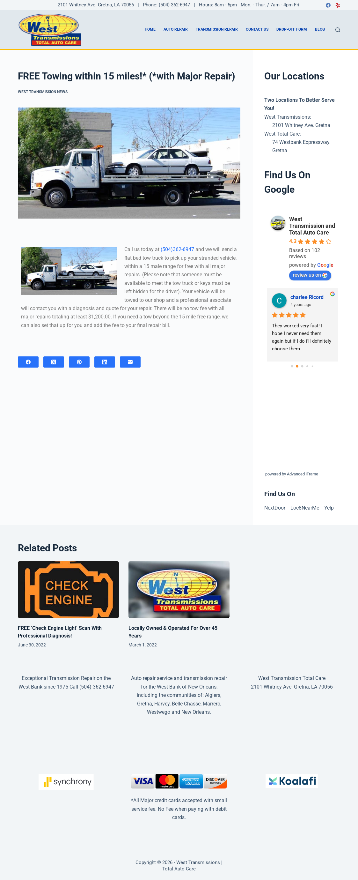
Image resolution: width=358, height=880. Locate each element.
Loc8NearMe (304, 508)
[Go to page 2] (302, 366)
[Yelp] (337, 5)
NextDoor (274, 508)
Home (150, 29)
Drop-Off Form (291, 29)
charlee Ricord (307, 297)
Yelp (329, 508)
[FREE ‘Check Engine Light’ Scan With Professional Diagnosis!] (68, 589)
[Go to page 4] (312, 366)
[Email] (130, 362)
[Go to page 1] (297, 366)
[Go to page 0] (292, 366)
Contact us (257, 29)
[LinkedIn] (104, 362)
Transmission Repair (217, 29)
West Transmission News (43, 92)
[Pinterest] (79, 362)
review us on (310, 275)
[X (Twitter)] (53, 362)
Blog (320, 29)
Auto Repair (176, 29)
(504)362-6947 (177, 249)
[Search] (337, 29)
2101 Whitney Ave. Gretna (301, 125)
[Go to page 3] (307, 366)
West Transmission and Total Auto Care (312, 226)
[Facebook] (328, 5)
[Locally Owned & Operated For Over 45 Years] (179, 589)
